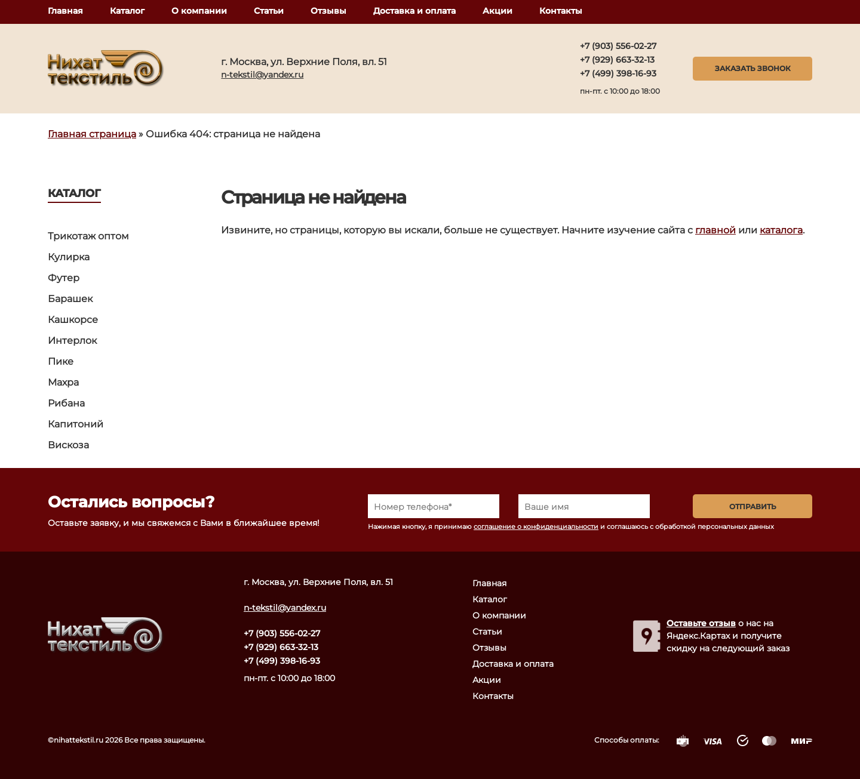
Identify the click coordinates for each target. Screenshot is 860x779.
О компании (199, 10)
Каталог (127, 10)
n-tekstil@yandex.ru (262, 74)
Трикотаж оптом (88, 236)
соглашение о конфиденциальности (536, 526)
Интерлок (72, 340)
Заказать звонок (753, 68)
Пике (60, 361)
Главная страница (92, 134)
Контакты (560, 10)
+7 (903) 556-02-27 (618, 46)
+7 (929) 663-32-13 (617, 59)
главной (715, 230)
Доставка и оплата (414, 10)
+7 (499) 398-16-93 (618, 73)
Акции (497, 10)
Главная (65, 10)
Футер (63, 278)
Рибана (66, 403)
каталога (781, 230)
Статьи (269, 10)
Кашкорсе (73, 319)
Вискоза (68, 445)
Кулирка (69, 257)
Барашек (70, 298)
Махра (63, 382)
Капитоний (75, 424)
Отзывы (328, 10)
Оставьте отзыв (701, 623)
